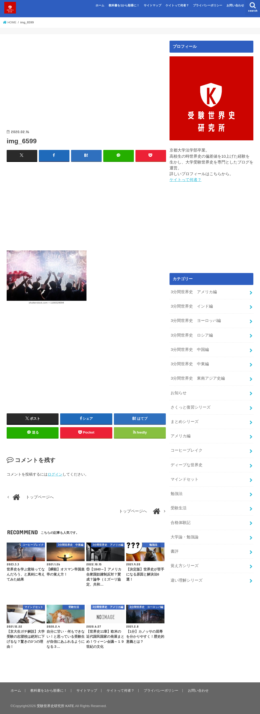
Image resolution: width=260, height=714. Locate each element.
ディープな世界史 (187, 460)
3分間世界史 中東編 (190, 362)
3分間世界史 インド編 (192, 306)
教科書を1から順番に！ (124, 5)
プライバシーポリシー (207, 5)
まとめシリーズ (185, 418)
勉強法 (177, 488)
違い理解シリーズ (187, 573)
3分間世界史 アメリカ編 (194, 291)
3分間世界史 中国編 (190, 348)
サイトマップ (152, 5)
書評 (175, 545)
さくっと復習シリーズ (191, 404)
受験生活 (179, 502)
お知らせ (179, 390)
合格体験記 (181, 516)
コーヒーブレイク (187, 446)
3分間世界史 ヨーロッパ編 (196, 320)
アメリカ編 (181, 432)
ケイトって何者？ (177, 5)
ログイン (55, 474)
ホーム (100, 5)
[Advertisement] (86, 78)
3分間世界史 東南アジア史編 (198, 376)
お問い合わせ (235, 5)
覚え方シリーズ (185, 559)
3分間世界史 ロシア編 (192, 334)
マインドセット (185, 474)
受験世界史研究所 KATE (55, 706)
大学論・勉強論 (185, 530)
